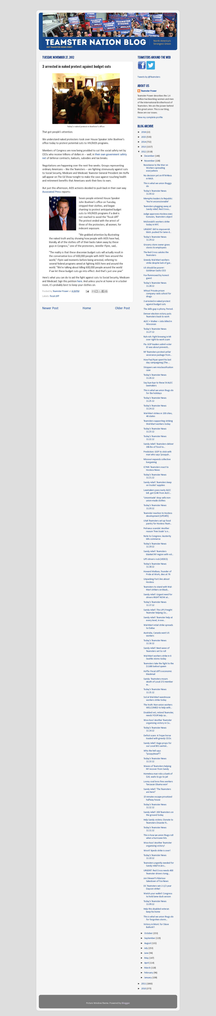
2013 (143, 147)
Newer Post (50, 308)
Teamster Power (149, 91)
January (148, 977)
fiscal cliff (54, 296)
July (146, 948)
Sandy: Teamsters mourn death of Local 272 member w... (158, 682)
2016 (143, 132)
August (148, 943)
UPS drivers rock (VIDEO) (156, 559)
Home (87, 308)
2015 (143, 137)
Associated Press (51, 192)
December (149, 156)
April (146, 963)
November (149, 161)
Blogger (126, 1003)
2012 (143, 152)
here (79, 281)
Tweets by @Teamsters (149, 77)
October (148, 933)
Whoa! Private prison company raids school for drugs (157, 294)
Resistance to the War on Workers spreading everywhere (156, 168)
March (147, 968)
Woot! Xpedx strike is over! (157, 850)
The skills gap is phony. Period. (158, 309)
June (146, 953)
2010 (143, 988)
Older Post (122, 308)
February (149, 973)
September (150, 938)
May (146, 958)
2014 (143, 142)
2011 (143, 984)
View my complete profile (150, 117)
